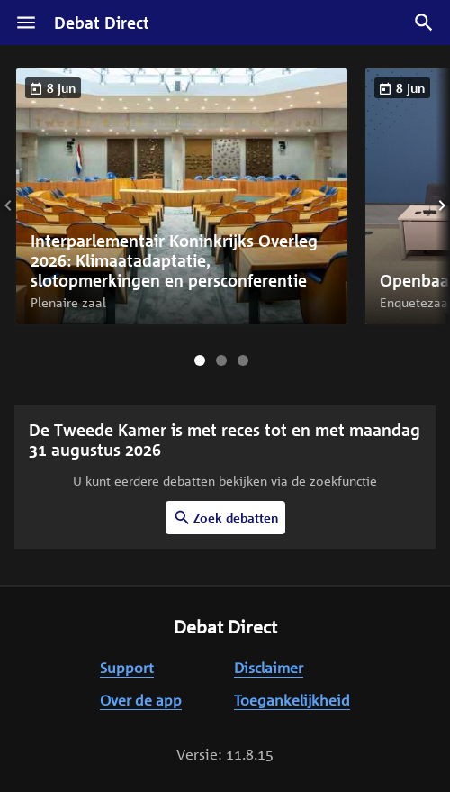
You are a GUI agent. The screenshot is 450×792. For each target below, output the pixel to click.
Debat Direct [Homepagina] (101, 22)
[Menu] (26, 23)
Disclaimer (268, 668)
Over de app (141, 700)
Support (127, 668)
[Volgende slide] (429, 205)
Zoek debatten (225, 517)
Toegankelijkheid (292, 700)
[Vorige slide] (20, 205)
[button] (181, 196)
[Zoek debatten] (424, 23)
